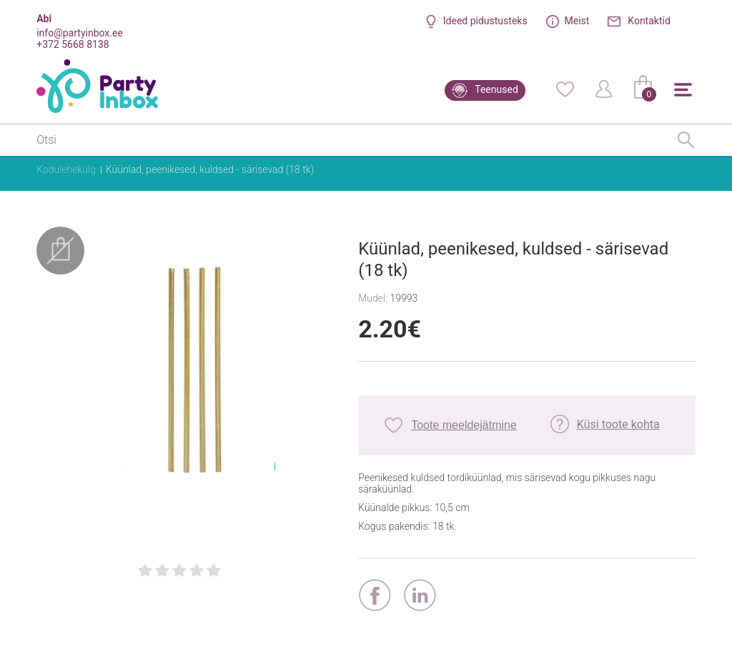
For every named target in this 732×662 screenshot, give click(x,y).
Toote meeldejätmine (464, 425)
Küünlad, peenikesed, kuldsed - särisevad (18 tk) (210, 169)
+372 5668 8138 (72, 44)
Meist (577, 20)
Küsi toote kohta (618, 424)
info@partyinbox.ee (79, 33)
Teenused (496, 89)
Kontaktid (649, 20)
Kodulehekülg (66, 169)
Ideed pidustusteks (485, 20)
